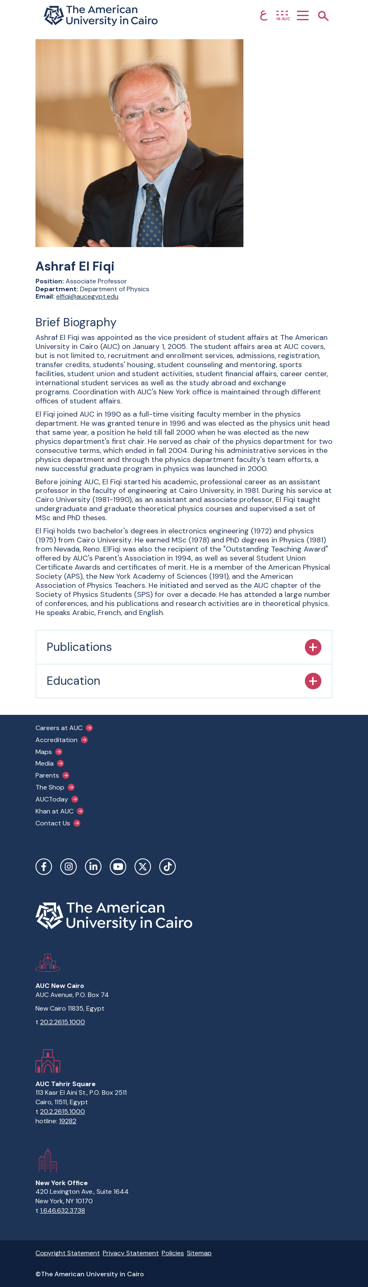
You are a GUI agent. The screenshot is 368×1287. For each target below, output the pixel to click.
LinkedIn (93, 866)
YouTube (118, 866)
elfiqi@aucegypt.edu (87, 296)
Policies (173, 1253)
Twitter (142, 866)
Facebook (43, 866)
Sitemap (199, 1253)
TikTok (167, 866)
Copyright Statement (67, 1253)
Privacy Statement (131, 1253)
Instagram (68, 866)
